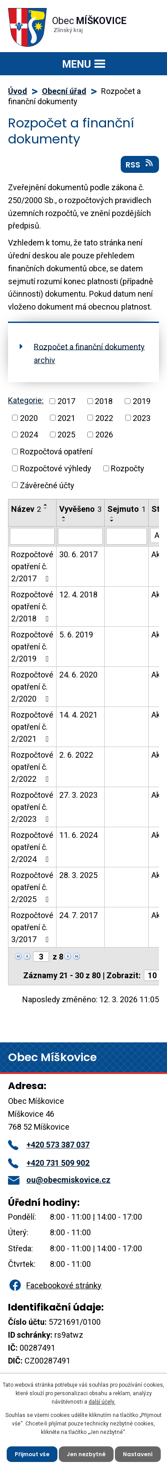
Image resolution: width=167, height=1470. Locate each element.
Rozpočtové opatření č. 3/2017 (32, 927)
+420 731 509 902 (49, 1163)
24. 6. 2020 (78, 674)
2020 (29, 417)
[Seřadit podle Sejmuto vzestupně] (112, 517)
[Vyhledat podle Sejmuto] (126, 536)
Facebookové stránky (55, 1285)
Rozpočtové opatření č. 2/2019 (32, 646)
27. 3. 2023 (78, 795)
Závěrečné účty (47, 485)
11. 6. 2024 (78, 835)
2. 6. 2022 (76, 755)
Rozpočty (127, 468)
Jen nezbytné (86, 1454)
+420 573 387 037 (49, 1144)
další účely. (102, 1402)
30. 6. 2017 (78, 554)
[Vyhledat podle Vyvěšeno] (80, 536)
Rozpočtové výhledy (55, 468)
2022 (104, 417)
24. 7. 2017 (78, 915)
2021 (66, 417)
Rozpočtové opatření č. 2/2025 (32, 887)
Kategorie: (26, 400)
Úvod (17, 91)
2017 (66, 401)
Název (26, 509)
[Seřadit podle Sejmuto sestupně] (112, 521)
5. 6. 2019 (76, 634)
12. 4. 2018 (78, 594)
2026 (104, 434)
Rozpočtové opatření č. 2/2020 (32, 686)
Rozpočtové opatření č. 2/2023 (32, 807)
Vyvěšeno (80, 509)
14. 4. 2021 (78, 714)
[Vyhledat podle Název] (32, 536)
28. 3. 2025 (78, 875)
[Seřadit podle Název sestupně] (46, 508)
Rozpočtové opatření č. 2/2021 (32, 726)
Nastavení (138, 1454)
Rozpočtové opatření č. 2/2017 (32, 566)
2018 (104, 401)
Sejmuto (126, 509)
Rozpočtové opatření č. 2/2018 (32, 606)
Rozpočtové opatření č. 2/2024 (32, 847)
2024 (29, 434)
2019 (142, 401)
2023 (142, 417)
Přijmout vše (32, 1454)
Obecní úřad (64, 91)
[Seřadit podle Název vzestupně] (46, 504)
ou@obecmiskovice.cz (59, 1179)
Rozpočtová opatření (56, 451)
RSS (140, 164)
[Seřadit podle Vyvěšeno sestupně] (64, 521)
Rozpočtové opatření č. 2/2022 (32, 767)
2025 (66, 434)
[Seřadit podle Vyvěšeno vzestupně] (64, 517)
